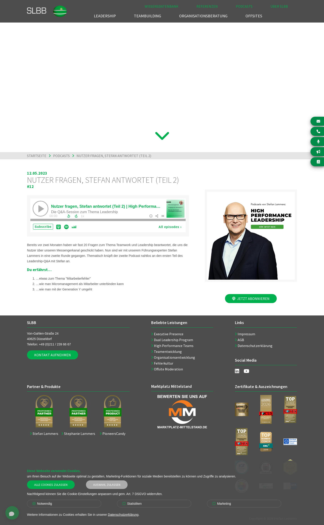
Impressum (246, 334)
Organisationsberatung (203, 15)
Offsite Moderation (168, 369)
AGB (241, 340)
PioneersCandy (113, 433)
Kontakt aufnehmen (52, 355)
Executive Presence (168, 334)
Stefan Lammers (45, 433)
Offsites (253, 15)
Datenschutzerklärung (255, 345)
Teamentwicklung (168, 351)
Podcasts (244, 6)
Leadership (105, 15)
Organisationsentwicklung (174, 357)
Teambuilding (147, 15)
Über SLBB (279, 6)
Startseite (36, 155)
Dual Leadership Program (173, 340)
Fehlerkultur (163, 363)
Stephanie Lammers (79, 433)
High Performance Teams (174, 345)
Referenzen (207, 6)
